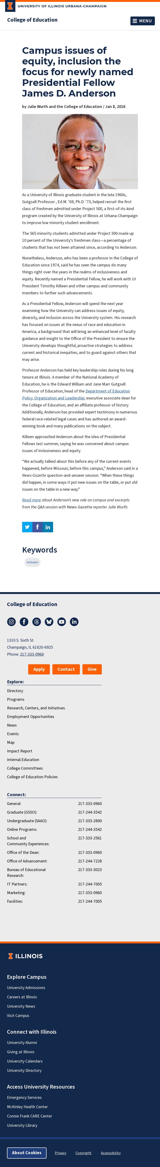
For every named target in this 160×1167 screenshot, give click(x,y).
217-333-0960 (32, 654)
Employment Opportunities (30, 717)
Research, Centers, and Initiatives (36, 708)
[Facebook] (24, 624)
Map (10, 742)
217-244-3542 (90, 812)
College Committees (25, 768)
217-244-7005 (90, 884)
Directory (15, 691)
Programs (15, 699)
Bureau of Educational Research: (26, 873)
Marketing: (16, 893)
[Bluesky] (49, 624)
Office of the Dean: (23, 852)
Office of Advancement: (27, 861)
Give (92, 669)
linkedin (48, 527)
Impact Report (19, 751)
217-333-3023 (90, 870)
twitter (27, 527)
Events (13, 734)
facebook (37, 527)
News (12, 725)
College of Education (32, 20)
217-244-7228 (90, 861)
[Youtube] (62, 624)
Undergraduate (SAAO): (27, 821)
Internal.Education (23, 760)
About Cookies (26, 1153)
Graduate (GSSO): (22, 812)
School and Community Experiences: (28, 841)
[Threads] (36, 624)
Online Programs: (22, 829)
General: (14, 804)
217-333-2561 (90, 838)
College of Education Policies (32, 777)
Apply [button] (39, 669)
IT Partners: (17, 884)
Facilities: (15, 901)
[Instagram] (11, 624)
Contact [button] (66, 669)
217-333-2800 (90, 821)
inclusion (32, 562)
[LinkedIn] (74, 624)
